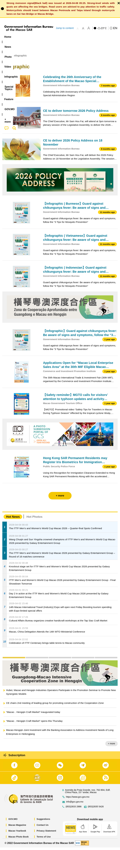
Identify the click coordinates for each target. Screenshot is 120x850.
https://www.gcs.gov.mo (77, 799)
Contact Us (42, 827)
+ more (111, 746)
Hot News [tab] (13, 519)
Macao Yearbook (17, 833)
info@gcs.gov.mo (74, 804)
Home (5, 58)
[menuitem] (20, 37)
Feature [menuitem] (103, 36)
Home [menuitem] (7, 36)
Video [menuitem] (46, 36)
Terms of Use (44, 839)
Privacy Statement (46, 833)
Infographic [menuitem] (63, 36)
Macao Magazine (17, 827)
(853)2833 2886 (74, 809)
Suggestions (43, 821)
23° (104, 28)
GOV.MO (13, 821)
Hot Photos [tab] (34, 519)
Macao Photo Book (18, 839)
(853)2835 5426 (96, 809)
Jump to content (65, 28)
